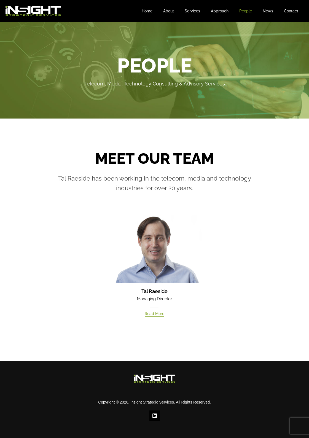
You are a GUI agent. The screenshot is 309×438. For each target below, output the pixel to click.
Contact (292, 11)
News (272, 11)
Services (206, 11)
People (253, 11)
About (185, 11)
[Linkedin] (154, 415)
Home (166, 11)
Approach (230, 11)
